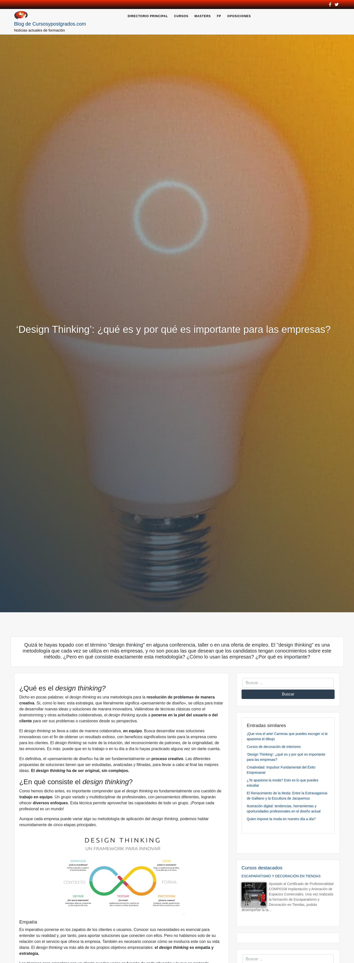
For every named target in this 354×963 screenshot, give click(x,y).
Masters (203, 16)
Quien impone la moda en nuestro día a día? (281, 819)
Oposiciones (239, 16)
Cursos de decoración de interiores (274, 747)
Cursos (181, 16)
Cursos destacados (262, 867)
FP (219, 16)
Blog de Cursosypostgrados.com (50, 24)
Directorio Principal (148, 16)
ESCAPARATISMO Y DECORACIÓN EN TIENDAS (281, 876)
